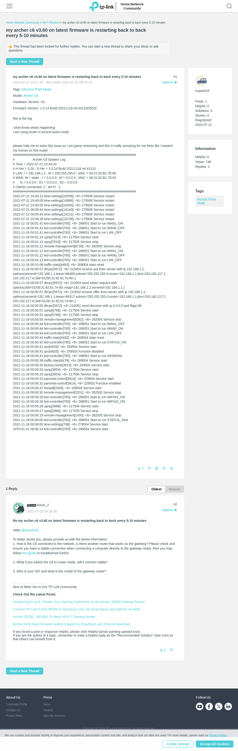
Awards (48, 710)
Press (47, 697)
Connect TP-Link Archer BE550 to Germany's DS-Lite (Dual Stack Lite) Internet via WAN (76, 609)
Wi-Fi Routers (51, 22)
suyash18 (202, 91)
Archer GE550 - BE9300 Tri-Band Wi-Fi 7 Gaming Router (54, 617)
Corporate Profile (16, 704)
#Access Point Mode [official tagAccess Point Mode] (36, 89)
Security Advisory (54, 715)
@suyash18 (29, 530)
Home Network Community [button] (132, 6)
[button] (171, 468)
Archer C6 (30, 95)
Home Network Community (22, 22)
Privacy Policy (14, 715)
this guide (29, 553)
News (46, 704)
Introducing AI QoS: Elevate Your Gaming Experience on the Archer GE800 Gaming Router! (79, 602)
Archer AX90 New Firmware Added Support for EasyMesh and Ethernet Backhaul (71, 624)
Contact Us (13, 710)
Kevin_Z (43, 505)
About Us (13, 697)
